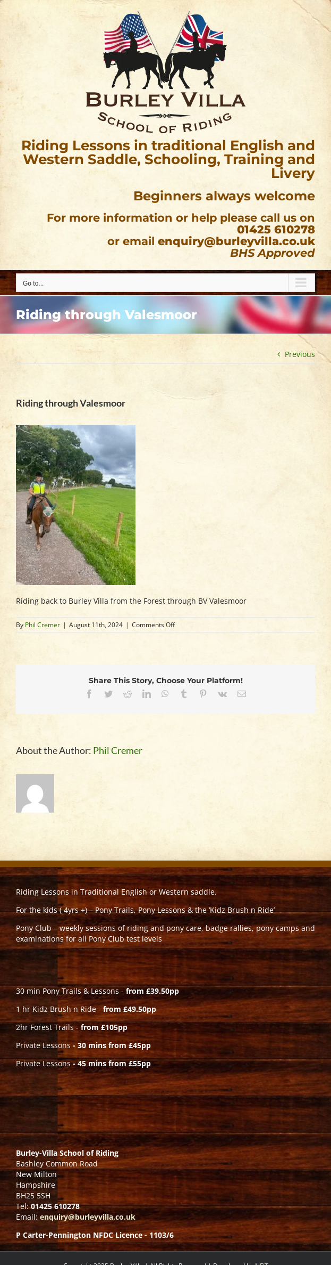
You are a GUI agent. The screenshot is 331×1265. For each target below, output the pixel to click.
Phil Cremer (42, 624)
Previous (300, 354)
